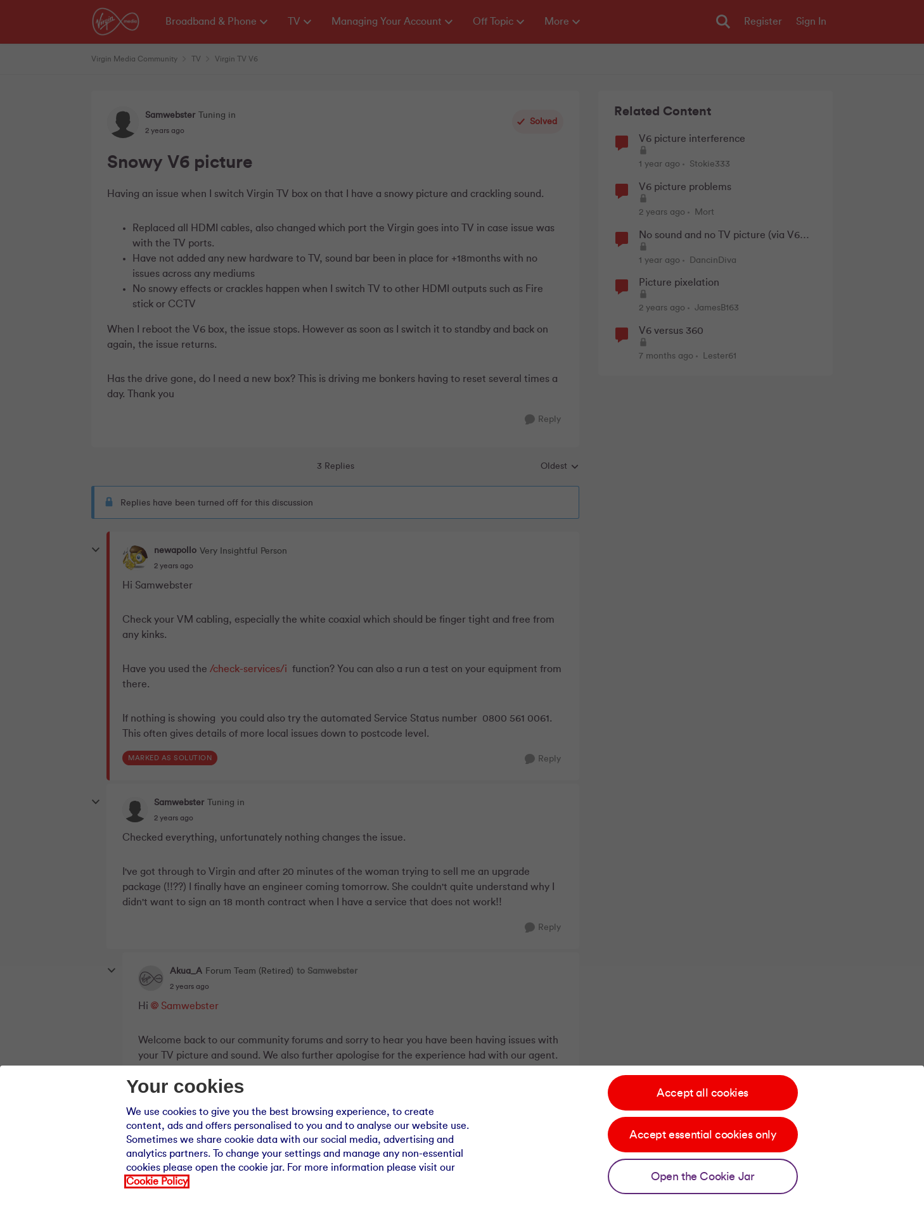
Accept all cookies (702, 1093)
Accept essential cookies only (702, 1134)
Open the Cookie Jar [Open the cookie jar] (702, 1176)
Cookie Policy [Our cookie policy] (157, 1181)
